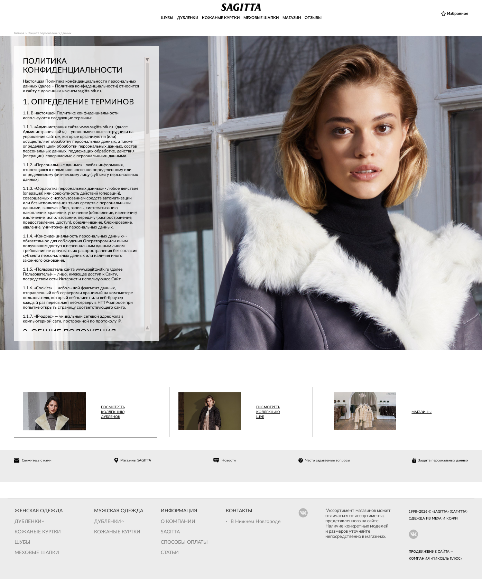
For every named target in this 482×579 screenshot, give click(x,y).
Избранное (457, 13)
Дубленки (28, 521)
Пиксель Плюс (446, 558)
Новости (229, 460)
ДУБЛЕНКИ (187, 18)
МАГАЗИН (291, 18)
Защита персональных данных (443, 460)
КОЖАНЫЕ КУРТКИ (221, 18)
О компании (178, 521)
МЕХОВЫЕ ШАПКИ (261, 18)
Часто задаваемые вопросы (327, 460)
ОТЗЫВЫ (313, 18)
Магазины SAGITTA (135, 460)
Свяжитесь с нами (37, 460)
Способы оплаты (184, 542)
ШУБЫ (167, 18)
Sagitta (170, 532)
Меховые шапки (37, 552)
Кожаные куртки (38, 532)
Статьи (170, 552)
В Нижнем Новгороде (255, 521)
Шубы (22, 542)
